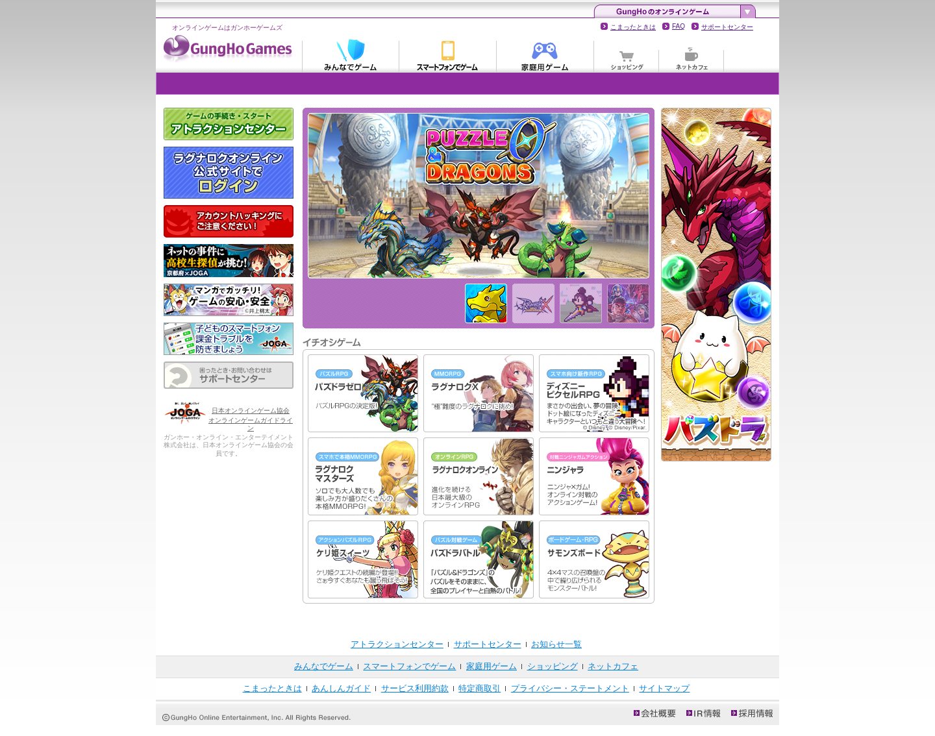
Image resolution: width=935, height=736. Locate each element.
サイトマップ (664, 688)
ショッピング (626, 54)
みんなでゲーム (350, 54)
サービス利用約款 (415, 688)
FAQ (678, 26)
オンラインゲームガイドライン (250, 424)
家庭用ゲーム (545, 54)
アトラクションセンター (397, 644)
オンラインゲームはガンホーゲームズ (227, 27)
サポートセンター (727, 27)
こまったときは (633, 27)
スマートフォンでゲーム (448, 54)
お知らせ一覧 (556, 644)
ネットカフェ (691, 54)
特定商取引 (479, 688)
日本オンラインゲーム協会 (251, 410)
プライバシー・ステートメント (570, 688)
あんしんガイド (341, 688)
